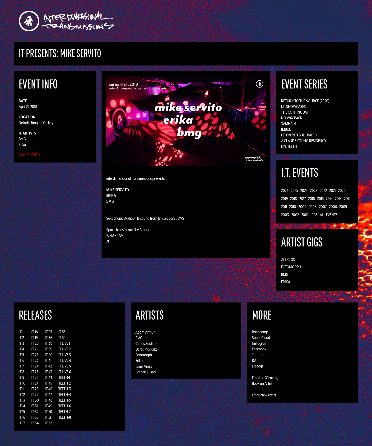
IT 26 (34, 377)
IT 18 (34, 332)
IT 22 (34, 354)
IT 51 (48, 417)
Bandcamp (260, 332)
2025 (294, 190)
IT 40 (48, 354)
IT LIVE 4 (64, 360)
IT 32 (34, 411)
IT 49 (48, 406)
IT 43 (48, 371)
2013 (338, 198)
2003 (285, 214)
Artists (224, 21)
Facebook (259, 349)
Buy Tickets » (30, 155)
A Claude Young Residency (303, 140)
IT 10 (22, 383)
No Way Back (291, 118)
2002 (295, 214)
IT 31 (34, 406)
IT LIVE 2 (64, 349)
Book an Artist (262, 383)
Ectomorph (291, 267)
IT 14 (22, 406)
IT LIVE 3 (64, 354)
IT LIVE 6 (64, 371)
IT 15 (22, 411)
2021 (332, 190)
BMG (22, 138)
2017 (302, 198)
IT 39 (48, 349)
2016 (311, 198)
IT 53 (61, 332)
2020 (342, 190)
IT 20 (35, 343)
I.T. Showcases (293, 106)
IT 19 (34, 337)
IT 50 (48, 411)
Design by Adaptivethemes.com (343, 441)
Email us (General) (265, 377)
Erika (22, 144)
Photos (272, 21)
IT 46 (48, 388)
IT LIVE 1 (64, 343)
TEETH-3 (64, 388)
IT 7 (21, 366)
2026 (284, 190)
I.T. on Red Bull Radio (299, 135)
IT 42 (48, 366)
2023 (313, 190)
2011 (284, 206)
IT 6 (21, 360)
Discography (202, 21)
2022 (323, 190)
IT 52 (48, 423)
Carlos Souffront (147, 343)
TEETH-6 (64, 406)
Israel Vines (143, 366)
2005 (343, 206)
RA (254, 360)
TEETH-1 (64, 377)
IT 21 (34, 349)
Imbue (286, 129)
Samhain (288, 123)
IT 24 (34, 366)
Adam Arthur (145, 332)
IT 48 (48, 400)
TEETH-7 (64, 411)
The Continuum (294, 112)
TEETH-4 (64, 394)
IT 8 (21, 371)
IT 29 (34, 394)
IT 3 (21, 343)
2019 (284, 198)
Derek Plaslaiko (146, 349)
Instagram (259, 343)
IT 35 (48, 332)
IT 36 (48, 337)
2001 (304, 214)
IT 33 (35, 417)
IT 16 (22, 417)
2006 (333, 206)
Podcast (290, 21)
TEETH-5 (64, 400)
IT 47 (48, 394)
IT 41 (48, 360)
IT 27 (34, 383)
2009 (302, 206)
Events (242, 21)
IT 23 (34, 360)
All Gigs (288, 259)
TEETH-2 (64, 383)
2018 (293, 198)
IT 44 (48, 377)
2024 (304, 190)
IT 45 (48, 383)
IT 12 (22, 394)
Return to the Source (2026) (305, 100)
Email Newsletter (264, 395)
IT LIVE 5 (64, 366)
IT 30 (35, 400)
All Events (329, 214)
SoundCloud (261, 337)
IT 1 (21, 332)
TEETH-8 (64, 417)
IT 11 (21, 388)
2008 (313, 206)
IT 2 (21, 337)
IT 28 (35, 388)
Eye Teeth (289, 146)
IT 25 (34, 371)
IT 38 (48, 343)
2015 (320, 198)
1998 (314, 214)
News (256, 21)
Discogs (257, 366)
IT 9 (21, 377)
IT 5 (21, 354)
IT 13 (22, 400)
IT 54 (61, 337)
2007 (323, 206)
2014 (329, 198)
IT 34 (35, 423)
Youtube (258, 354)
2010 (292, 206)
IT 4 (21, 349)
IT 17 (22, 423)
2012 (347, 198)
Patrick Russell (145, 371)
